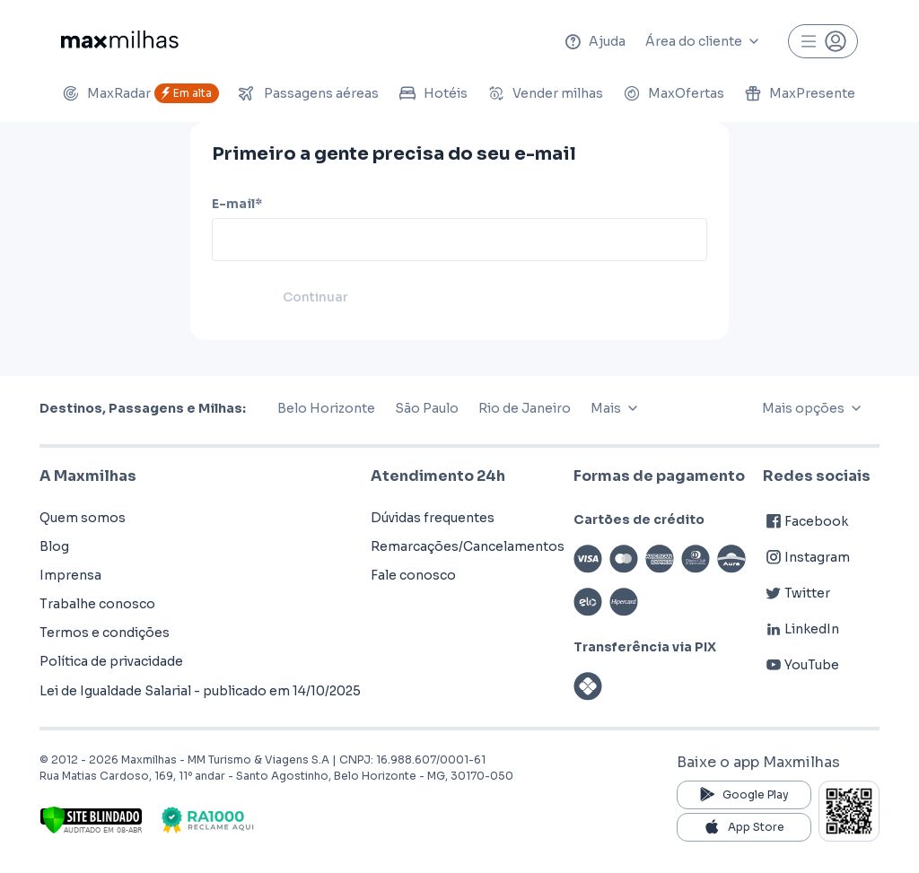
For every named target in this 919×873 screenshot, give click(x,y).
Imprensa (70, 575)
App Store (744, 827)
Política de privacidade (111, 661)
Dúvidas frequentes (433, 518)
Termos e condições (104, 632)
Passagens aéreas (309, 93)
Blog (54, 546)
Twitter (796, 593)
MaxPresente (799, 93)
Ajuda (595, 41)
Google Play (744, 795)
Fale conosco (413, 575)
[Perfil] (823, 41)
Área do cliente (706, 41)
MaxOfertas (673, 93)
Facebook (805, 521)
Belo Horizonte (326, 408)
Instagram (806, 557)
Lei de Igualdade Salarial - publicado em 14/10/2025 (200, 691)
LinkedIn (801, 629)
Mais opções (816, 408)
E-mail (237, 203)
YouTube (801, 665)
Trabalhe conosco (97, 604)
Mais (618, 408)
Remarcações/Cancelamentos (468, 546)
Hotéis (433, 93)
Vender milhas (545, 93)
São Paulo (427, 408)
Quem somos (82, 518)
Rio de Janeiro (524, 408)
